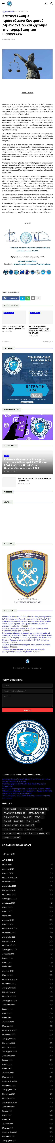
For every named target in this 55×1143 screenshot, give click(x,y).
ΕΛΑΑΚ (27, 817)
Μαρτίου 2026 (27, 873)
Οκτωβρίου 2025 (27, 894)
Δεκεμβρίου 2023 (27, 988)
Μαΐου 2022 (27, 1068)
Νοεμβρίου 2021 (27, 1094)
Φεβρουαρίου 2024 (27, 979)
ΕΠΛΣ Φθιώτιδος (33, 829)
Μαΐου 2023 (27, 1017)
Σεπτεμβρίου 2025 (27, 899)
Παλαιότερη (46, 342)
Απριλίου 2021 (27, 1123)
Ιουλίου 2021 (27, 1111)
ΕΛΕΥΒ (39, 817)
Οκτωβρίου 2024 (27, 945)
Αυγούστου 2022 (27, 1056)
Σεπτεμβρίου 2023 (27, 1000)
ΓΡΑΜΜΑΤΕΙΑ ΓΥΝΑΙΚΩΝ (36, 809)
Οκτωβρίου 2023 (27, 996)
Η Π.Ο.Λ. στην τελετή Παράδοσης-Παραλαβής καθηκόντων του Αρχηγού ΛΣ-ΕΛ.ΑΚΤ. (40, 329)
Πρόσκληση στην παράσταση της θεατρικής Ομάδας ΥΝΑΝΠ (26, 789)
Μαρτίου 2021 (27, 1128)
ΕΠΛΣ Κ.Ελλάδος (13, 829)
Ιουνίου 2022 (27, 1064)
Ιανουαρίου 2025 (27, 932)
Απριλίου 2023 (27, 1022)
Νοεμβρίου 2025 (27, 890)
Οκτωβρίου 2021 (27, 1098)
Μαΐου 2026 (27, 865)
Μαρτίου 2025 (27, 924)
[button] (3, 4)
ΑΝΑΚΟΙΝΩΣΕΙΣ (22, 12)
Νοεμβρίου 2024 (27, 941)
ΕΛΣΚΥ (18, 821)
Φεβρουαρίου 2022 (27, 1081)
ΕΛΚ (7, 821)
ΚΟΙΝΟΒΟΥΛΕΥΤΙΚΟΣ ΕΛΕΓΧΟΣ (18, 833)
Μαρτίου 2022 (27, 1077)
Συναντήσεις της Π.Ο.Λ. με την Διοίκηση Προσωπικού (13, 327)
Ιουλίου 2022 (27, 1060)
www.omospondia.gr (27, 261)
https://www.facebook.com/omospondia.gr (32, 264)
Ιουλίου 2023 (27, 1009)
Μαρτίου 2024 (27, 975)
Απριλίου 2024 (27, 971)
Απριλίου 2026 (27, 869)
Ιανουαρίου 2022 (27, 1085)
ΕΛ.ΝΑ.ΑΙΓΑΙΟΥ (11, 817)
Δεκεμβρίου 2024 (27, 937)
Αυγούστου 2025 (27, 903)
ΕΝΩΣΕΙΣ (33, 821)
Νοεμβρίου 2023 (27, 992)
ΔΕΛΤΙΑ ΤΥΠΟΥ (37, 813)
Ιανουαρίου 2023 (27, 1034)
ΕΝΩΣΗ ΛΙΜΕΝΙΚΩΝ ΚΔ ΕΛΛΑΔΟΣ (19, 825)
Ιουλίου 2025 (27, 907)
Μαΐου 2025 (27, 916)
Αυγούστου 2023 (27, 1005)
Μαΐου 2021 (27, 1119)
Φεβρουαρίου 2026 (27, 877)
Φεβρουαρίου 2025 (27, 928)
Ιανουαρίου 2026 (27, 882)
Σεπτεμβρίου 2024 (27, 950)
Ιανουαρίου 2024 (27, 983)
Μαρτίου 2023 (27, 1026)
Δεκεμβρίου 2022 (27, 1039)
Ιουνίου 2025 (27, 911)
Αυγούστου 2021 (27, 1107)
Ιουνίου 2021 (27, 1115)
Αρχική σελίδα (8, 12)
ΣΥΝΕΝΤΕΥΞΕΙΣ (12, 837)
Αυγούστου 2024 (27, 954)
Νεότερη (7, 342)
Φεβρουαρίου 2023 (27, 1030)
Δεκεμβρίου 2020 (27, 1140)
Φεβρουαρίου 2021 (27, 1132)
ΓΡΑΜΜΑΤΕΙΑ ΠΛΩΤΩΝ (14, 813)
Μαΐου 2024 (27, 966)
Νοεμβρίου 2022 (27, 1043)
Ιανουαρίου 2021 (27, 1136)
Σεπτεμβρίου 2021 (27, 1102)
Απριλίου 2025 (27, 920)
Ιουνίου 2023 (27, 1013)
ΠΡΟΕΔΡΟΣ (42, 833)
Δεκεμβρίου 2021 (27, 1090)
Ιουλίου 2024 (27, 958)
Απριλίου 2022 (27, 1073)
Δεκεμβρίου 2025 (27, 886)
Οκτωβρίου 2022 (27, 1047)
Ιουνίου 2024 (27, 962)
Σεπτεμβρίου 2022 (27, 1051)
